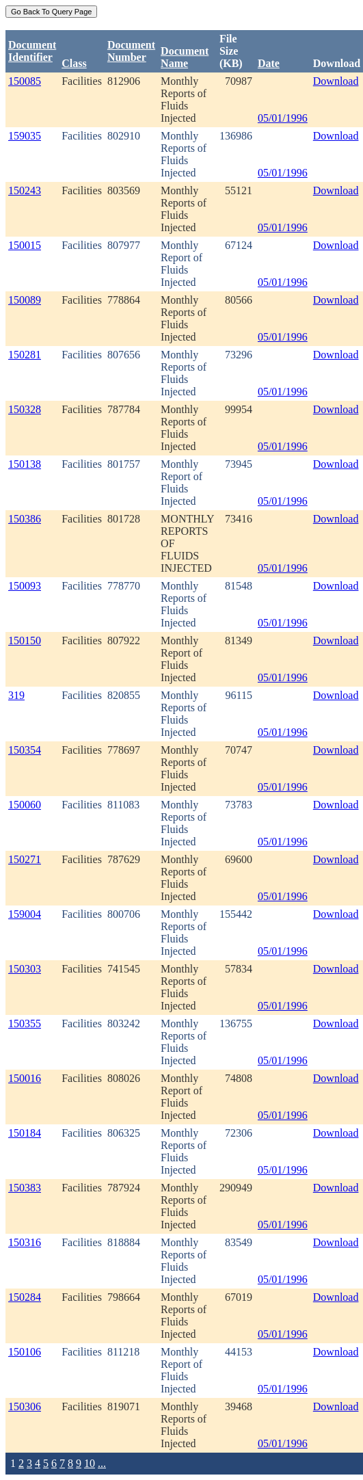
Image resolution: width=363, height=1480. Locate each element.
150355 (24, 1023)
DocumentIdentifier (32, 51)
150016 (24, 1078)
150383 (24, 1187)
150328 (24, 409)
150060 (24, 804)
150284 (24, 1297)
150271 (24, 859)
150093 (24, 586)
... (102, 1463)
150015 (24, 245)
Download (336, 81)
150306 (24, 1406)
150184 (24, 1133)
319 (16, 695)
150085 (24, 81)
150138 (24, 464)
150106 (24, 1352)
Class (74, 63)
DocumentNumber (131, 51)
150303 (24, 969)
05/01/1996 (283, 118)
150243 (24, 190)
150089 (24, 300)
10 (89, 1463)
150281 (24, 354)
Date (269, 63)
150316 (24, 1242)
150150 (24, 640)
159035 (24, 136)
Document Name (185, 57)
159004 (24, 914)
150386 (24, 519)
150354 (24, 750)
